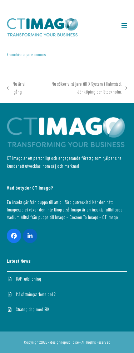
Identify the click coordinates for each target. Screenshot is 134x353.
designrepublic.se (64, 341)
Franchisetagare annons (26, 54)
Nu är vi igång (16, 88)
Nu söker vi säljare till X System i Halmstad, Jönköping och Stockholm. (81, 88)
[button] (124, 25)
